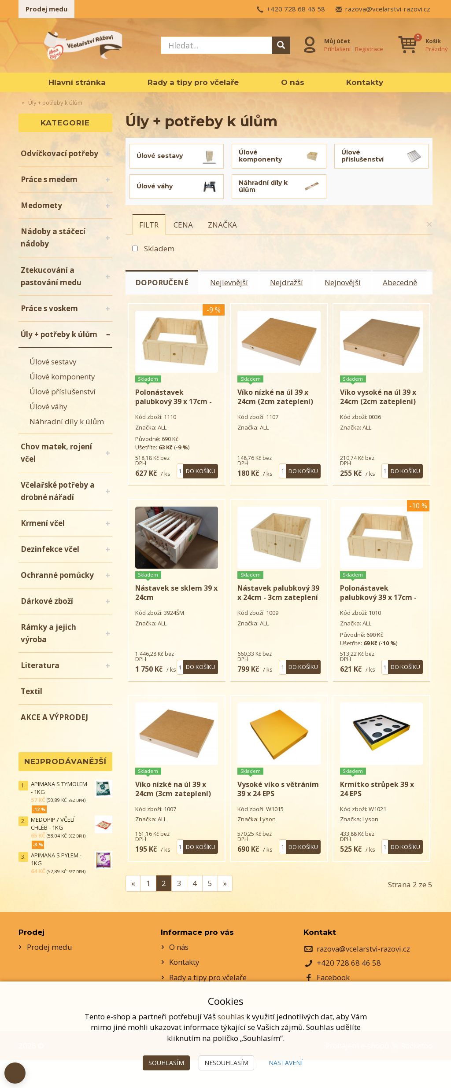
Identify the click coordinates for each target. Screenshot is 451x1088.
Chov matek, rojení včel (56, 452)
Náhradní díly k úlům (67, 421)
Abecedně (403, 282)
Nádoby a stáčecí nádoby (53, 237)
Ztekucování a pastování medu (51, 276)
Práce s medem (49, 179)
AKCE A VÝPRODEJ (54, 717)
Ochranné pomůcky (57, 575)
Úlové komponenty (62, 376)
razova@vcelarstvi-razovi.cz (387, 8)
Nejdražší (288, 282)
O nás (292, 82)
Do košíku (200, 479)
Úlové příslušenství (63, 391)
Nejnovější (345, 282)
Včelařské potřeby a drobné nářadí (58, 491)
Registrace (369, 49)
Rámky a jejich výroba (48, 633)
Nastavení (286, 1063)
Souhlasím (166, 1063)
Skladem (159, 248)
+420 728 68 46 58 (295, 8)
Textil (31, 691)
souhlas (230, 1016)
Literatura (40, 665)
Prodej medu (46, 8)
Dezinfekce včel (50, 549)
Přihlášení (337, 49)
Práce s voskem (49, 308)
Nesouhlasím (226, 1063)
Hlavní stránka (77, 82)
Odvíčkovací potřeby (59, 153)
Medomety (41, 205)
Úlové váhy (48, 406)
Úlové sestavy (53, 362)
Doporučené (162, 282)
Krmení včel (43, 523)
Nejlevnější (230, 282)
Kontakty (364, 82)
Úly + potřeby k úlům (59, 334)
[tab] (149, 224)
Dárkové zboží (47, 601)
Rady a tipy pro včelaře (193, 82)
